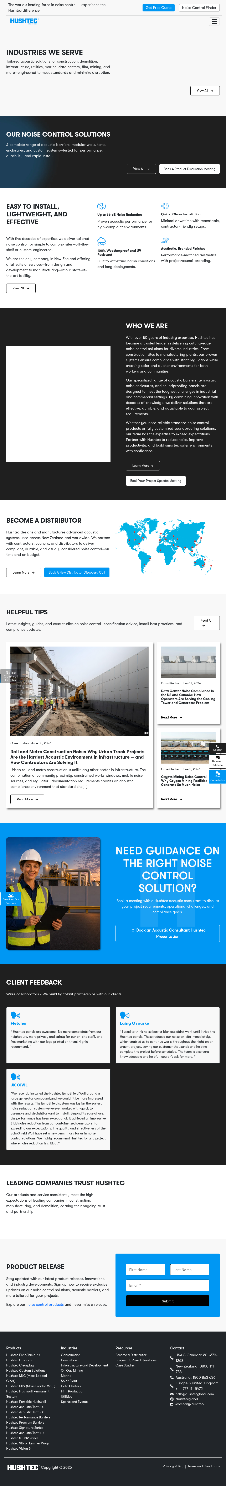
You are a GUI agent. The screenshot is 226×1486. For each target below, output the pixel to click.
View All (205, 91)
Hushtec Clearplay (20, 1365)
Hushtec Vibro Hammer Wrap (27, 1443)
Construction (71, 1355)
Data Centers (71, 1386)
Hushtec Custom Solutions (25, 1370)
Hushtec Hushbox (19, 1360)
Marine (66, 1376)
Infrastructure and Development (84, 1365)
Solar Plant (69, 1381)
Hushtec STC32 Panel (22, 1438)
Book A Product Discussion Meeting (189, 169)
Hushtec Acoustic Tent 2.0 (25, 1412)
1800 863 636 (204, 1377)
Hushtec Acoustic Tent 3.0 (25, 1407)
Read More (27, 799)
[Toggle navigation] (214, 21)
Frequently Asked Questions (135, 1360)
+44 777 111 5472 (189, 1389)
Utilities (66, 1396)
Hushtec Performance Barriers (28, 1417)
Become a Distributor (131, 1355)
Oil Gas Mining (72, 1370)
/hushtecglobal (187, 1399)
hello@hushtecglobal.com (195, 1394)
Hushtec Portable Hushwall (26, 1402)
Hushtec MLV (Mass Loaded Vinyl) (30, 1386)
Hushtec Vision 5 (18, 1448)
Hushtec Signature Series (24, 1428)
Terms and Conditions (204, 1466)
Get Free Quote (158, 8)
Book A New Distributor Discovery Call (77, 572)
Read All (206, 623)
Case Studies (125, 1365)
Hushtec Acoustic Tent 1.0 (25, 1433)
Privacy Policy (173, 1466)
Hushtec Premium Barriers (25, 1422)
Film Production (72, 1391)
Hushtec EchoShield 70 (23, 1355)
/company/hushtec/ (190, 1404)
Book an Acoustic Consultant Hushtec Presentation (168, 933)
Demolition (69, 1360)
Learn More (142, 466)
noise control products (45, 1304)
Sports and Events (74, 1402)
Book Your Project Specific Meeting (155, 481)
